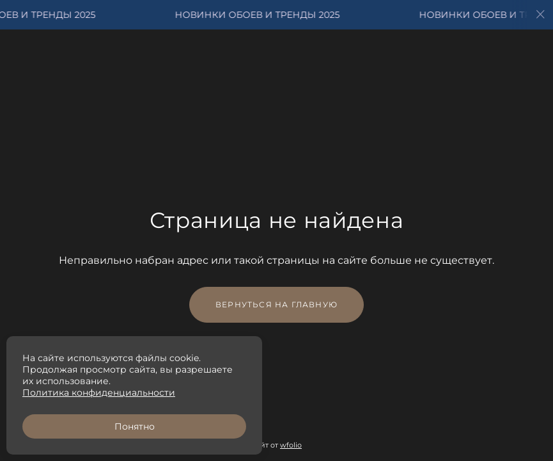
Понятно (134, 426)
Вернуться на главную (276, 304)
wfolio (291, 445)
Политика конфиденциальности (98, 392)
